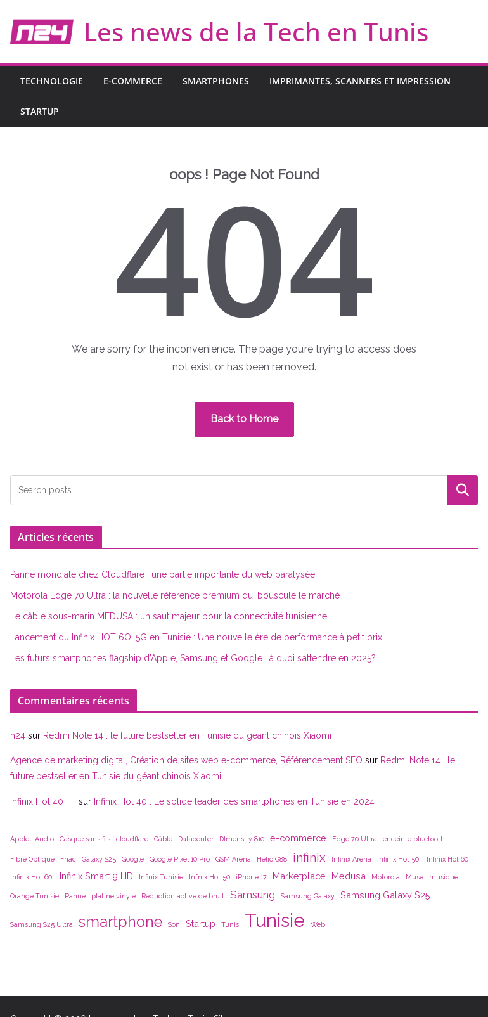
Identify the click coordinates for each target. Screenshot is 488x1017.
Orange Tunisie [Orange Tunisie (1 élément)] (34, 896)
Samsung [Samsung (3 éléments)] (252, 894)
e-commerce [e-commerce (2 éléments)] (298, 837)
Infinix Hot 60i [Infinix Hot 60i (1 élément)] (32, 877)
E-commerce (132, 81)
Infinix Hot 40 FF (43, 801)
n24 (17, 735)
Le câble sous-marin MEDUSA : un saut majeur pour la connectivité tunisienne (168, 616)
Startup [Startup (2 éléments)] (200, 923)
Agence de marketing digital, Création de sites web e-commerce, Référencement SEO (186, 760)
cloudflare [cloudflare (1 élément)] (132, 839)
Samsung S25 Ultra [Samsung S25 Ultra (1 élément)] (41, 924)
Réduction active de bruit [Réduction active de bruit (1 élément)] (182, 896)
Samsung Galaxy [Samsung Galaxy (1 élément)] (308, 896)
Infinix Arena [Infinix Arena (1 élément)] (351, 859)
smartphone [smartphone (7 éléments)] (120, 921)
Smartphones (216, 81)
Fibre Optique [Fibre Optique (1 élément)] (32, 859)
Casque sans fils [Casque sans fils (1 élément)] (85, 839)
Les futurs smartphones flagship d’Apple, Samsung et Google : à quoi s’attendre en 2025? (193, 658)
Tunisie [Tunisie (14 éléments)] (275, 920)
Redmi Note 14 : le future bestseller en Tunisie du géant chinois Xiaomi (187, 735)
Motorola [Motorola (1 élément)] (385, 877)
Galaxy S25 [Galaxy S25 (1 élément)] (99, 859)
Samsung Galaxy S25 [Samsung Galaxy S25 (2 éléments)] (385, 895)
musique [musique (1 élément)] (443, 877)
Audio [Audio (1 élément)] (44, 839)
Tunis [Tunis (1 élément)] (230, 924)
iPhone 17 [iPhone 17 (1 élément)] (251, 877)
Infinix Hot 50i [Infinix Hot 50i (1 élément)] (399, 859)
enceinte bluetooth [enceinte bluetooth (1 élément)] (414, 839)
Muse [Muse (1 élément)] (414, 877)
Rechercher (462, 490)
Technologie (51, 81)
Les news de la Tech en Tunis (256, 31)
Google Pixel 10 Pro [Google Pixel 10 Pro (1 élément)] (180, 859)
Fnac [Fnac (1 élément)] (68, 859)
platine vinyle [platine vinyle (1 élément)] (113, 896)
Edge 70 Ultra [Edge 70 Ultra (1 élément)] (354, 839)
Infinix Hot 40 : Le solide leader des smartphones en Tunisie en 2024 (234, 801)
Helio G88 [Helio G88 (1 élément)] (272, 859)
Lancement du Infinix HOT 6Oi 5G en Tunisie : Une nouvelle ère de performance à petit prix (196, 637)
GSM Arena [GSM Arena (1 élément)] (233, 859)
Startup (39, 111)
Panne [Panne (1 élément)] (75, 896)
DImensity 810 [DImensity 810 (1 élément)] (241, 839)
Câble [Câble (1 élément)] (163, 839)
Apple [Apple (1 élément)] (19, 839)
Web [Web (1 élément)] (318, 924)
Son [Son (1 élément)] (174, 924)
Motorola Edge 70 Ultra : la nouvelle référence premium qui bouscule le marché (175, 595)
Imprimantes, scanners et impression (360, 81)
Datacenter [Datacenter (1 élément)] (196, 839)
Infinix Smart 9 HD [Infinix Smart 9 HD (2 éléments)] (96, 876)
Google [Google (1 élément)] (133, 859)
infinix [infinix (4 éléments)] (309, 857)
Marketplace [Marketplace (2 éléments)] (299, 876)
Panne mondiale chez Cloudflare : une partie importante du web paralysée (162, 574)
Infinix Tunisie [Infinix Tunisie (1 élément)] (161, 877)
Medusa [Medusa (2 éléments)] (348, 876)
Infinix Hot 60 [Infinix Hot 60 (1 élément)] (447, 859)
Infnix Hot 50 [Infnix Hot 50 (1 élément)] (209, 877)
